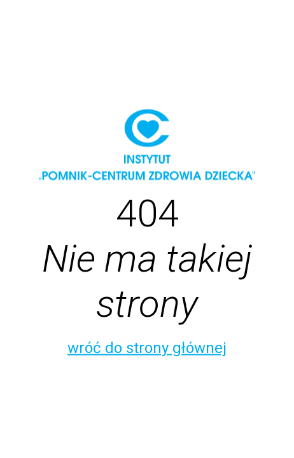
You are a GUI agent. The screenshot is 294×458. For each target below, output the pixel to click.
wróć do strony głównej (147, 348)
